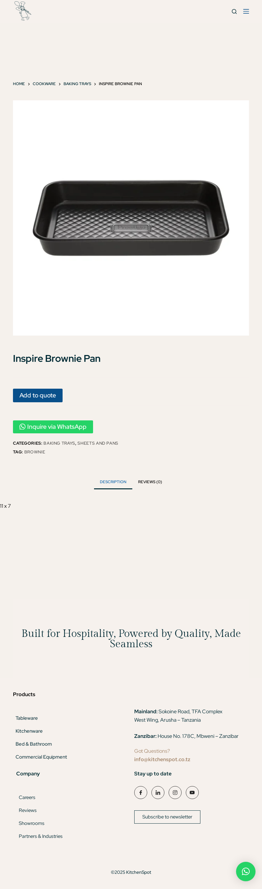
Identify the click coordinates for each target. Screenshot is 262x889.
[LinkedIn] (157, 792)
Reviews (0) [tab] (150, 481)
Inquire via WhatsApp (53, 427)
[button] (246, 871)
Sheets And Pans (97, 443)
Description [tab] (113, 481)
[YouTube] (192, 792)
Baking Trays (59, 443)
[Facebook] (140, 792)
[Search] (234, 11)
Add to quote (37, 395)
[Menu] (246, 11)
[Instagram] (175, 792)
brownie (34, 452)
